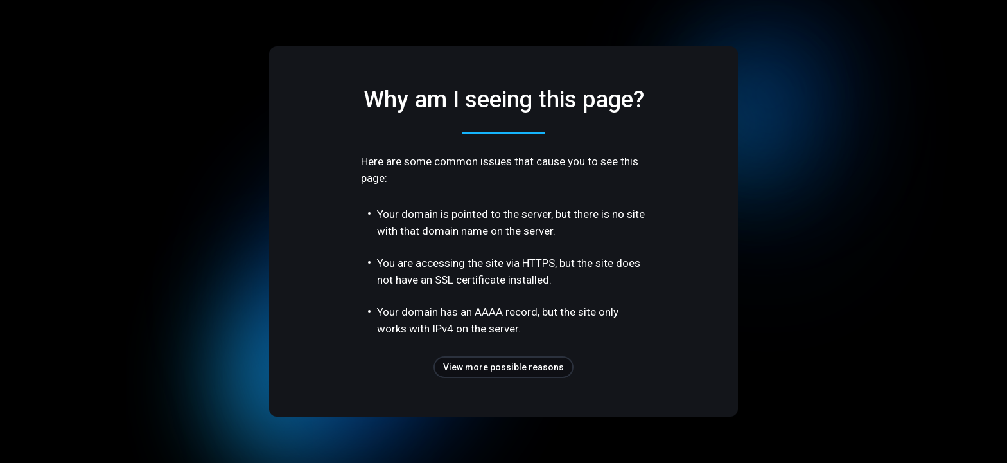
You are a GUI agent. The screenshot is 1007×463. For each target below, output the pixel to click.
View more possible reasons (503, 367)
